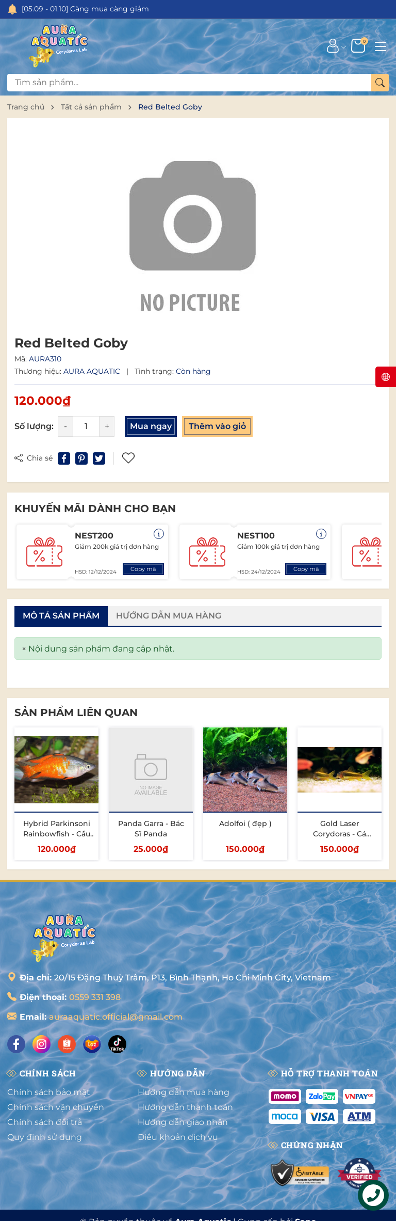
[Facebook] (16, 1044)
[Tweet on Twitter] (99, 458)
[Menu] (380, 45)
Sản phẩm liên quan (76, 712)
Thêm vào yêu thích (128, 458)
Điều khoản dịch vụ (178, 1137)
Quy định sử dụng (44, 1137)
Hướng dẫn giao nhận (183, 1122)
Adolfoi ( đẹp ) (245, 823)
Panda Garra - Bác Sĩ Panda (151, 828)
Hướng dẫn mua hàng (183, 1092)
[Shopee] (67, 1044)
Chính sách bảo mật (48, 1092)
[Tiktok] (117, 1044)
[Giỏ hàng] (359, 45)
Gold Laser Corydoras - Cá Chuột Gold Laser (340, 833)
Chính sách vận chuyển (55, 1107)
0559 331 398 (95, 997)
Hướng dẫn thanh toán (185, 1107)
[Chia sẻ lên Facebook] (64, 458)
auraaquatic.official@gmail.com (116, 1017)
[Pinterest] (81, 458)
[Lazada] (92, 1044)
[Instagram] (41, 1044)
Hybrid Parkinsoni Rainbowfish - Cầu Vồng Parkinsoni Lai (56, 839)
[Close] (24, 649)
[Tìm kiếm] (380, 82)
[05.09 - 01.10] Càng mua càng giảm (85, 8)
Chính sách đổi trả (44, 1122)
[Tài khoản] (333, 45)
